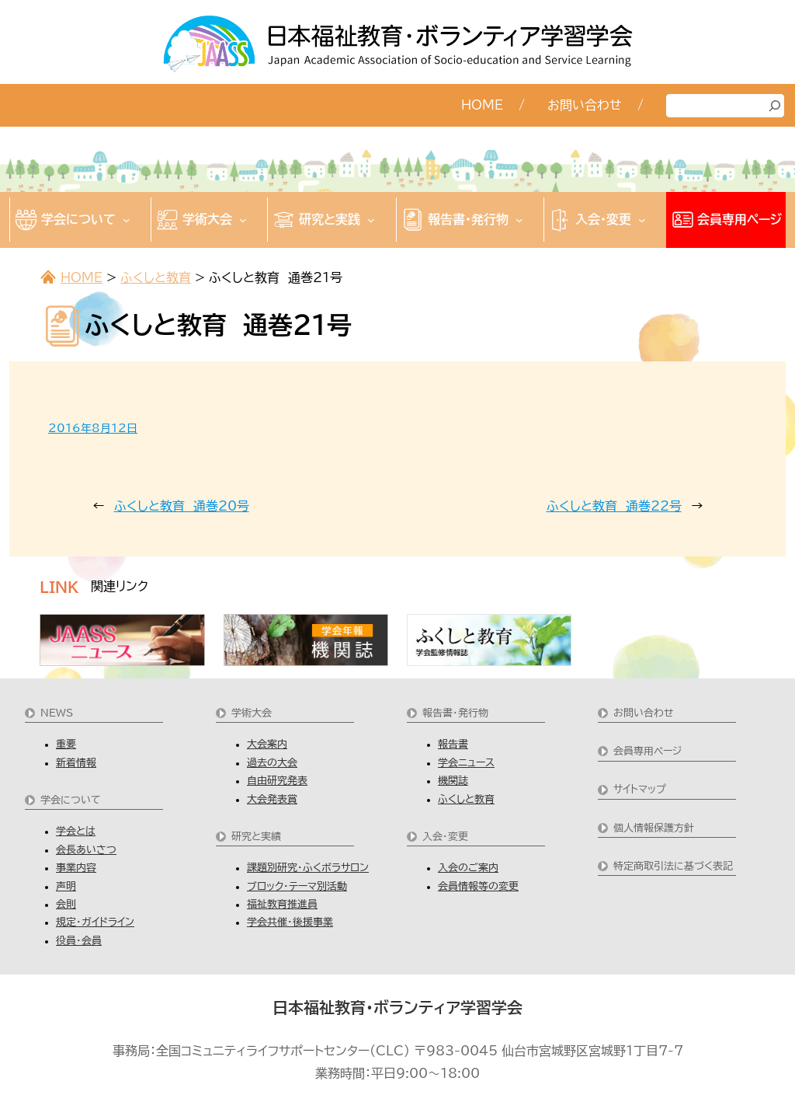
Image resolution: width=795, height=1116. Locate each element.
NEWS (56, 713)
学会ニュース (466, 763)
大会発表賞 (272, 799)
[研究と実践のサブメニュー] (371, 220)
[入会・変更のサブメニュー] (642, 220)
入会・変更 (445, 837)
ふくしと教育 (155, 277)
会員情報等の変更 (478, 886)
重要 (66, 744)
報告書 (453, 744)
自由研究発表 (277, 781)
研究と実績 (256, 837)
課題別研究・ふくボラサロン (308, 868)
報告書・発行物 (455, 713)
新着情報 (76, 763)
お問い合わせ (643, 713)
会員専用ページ (647, 751)
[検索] (774, 105)
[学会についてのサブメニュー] (126, 220)
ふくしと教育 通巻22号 (614, 506)
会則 (66, 904)
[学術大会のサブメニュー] (243, 220)
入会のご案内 (468, 868)
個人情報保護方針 (653, 828)
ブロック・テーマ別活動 (297, 886)
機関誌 (453, 781)
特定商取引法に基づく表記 (673, 866)
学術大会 (251, 713)
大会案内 (267, 744)
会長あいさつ (86, 850)
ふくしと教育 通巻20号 (181, 506)
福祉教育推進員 (282, 904)
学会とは (75, 831)
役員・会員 (79, 941)
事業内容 (76, 868)
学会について (70, 800)
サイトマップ (639, 789)
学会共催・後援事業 (290, 922)
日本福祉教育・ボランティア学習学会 (397, 1007)
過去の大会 (272, 763)
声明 (66, 886)
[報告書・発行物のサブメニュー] (519, 220)
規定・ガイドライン (95, 922)
